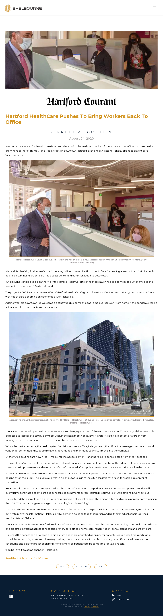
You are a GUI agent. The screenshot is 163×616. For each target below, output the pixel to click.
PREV (62, 567)
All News (81, 567)
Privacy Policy (91, 606)
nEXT (101, 567)
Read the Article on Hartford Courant (27, 558)
